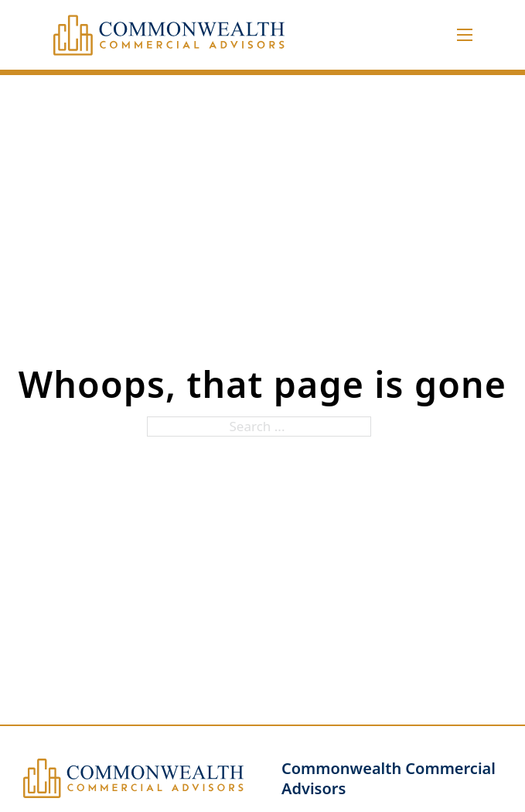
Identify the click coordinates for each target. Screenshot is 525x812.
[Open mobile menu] (464, 35)
